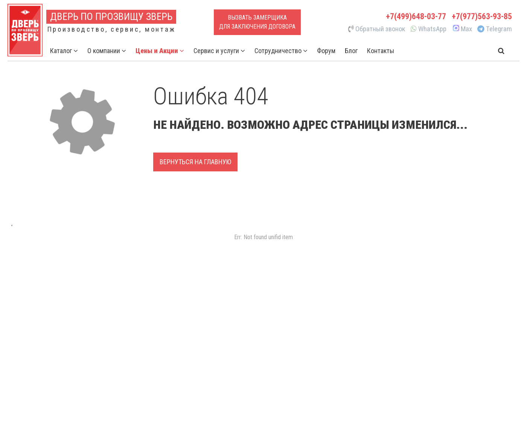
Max (462, 29)
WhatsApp (428, 29)
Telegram (494, 29)
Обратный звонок (376, 29)
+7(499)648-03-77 (416, 16)
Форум (326, 51)
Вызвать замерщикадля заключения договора (257, 22)
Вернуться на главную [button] (195, 162)
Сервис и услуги (219, 51)
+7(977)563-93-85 (482, 16)
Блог (351, 51)
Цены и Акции (160, 51)
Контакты (380, 51)
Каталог (64, 51)
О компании (106, 51)
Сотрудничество (281, 51)
